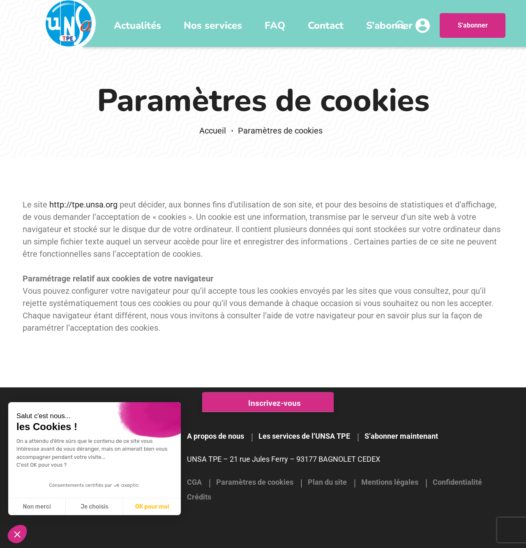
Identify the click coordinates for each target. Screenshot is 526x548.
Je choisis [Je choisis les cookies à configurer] (94, 506)
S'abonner (473, 25)
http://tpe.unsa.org (83, 205)
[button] (17, 534)
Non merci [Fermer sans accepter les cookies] (37, 506)
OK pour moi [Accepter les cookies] (152, 506)
